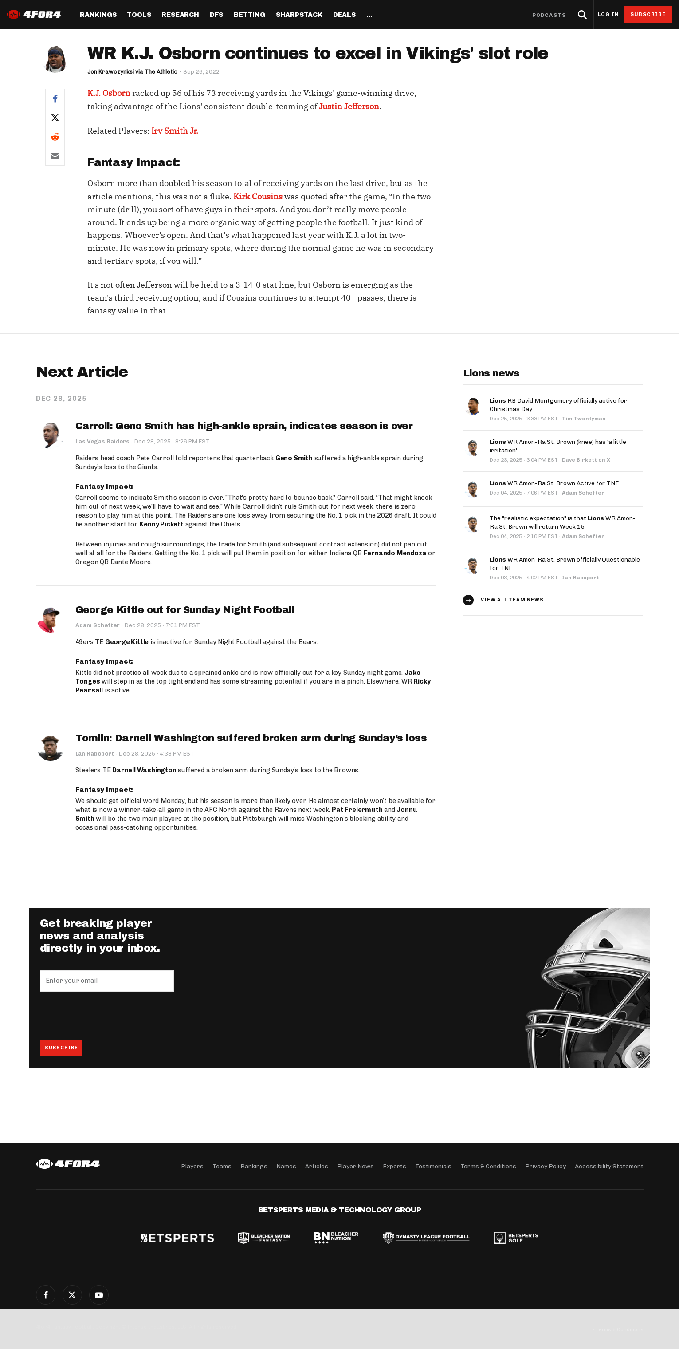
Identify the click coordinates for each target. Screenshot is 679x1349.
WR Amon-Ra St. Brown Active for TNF (554, 481)
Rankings (98, 15)
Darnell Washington (144, 770)
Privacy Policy (545, 1166)
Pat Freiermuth (357, 810)
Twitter (72, 1295)
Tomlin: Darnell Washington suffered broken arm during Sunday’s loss (251, 738)
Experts (394, 1166)
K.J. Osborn (108, 93)
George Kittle (127, 642)
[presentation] (107, 1015)
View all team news (512, 596)
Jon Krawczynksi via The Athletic (132, 71)
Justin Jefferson (349, 106)
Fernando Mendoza (395, 553)
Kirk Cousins (258, 196)
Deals (344, 15)
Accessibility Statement (609, 1166)
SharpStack (299, 15)
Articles (316, 1166)
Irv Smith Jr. (174, 131)
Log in (608, 14)
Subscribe (648, 14)
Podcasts (549, 15)
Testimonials (433, 1166)
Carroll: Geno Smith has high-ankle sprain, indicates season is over (243, 426)
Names (286, 1166)
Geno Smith (294, 458)
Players (192, 1166)
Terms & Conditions (488, 1166)
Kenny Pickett (161, 524)
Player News (355, 1166)
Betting (249, 15)
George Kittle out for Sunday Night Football (184, 610)
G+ (99, 1295)
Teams (222, 1166)
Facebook (46, 1295)
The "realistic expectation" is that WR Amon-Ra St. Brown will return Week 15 (563, 520)
